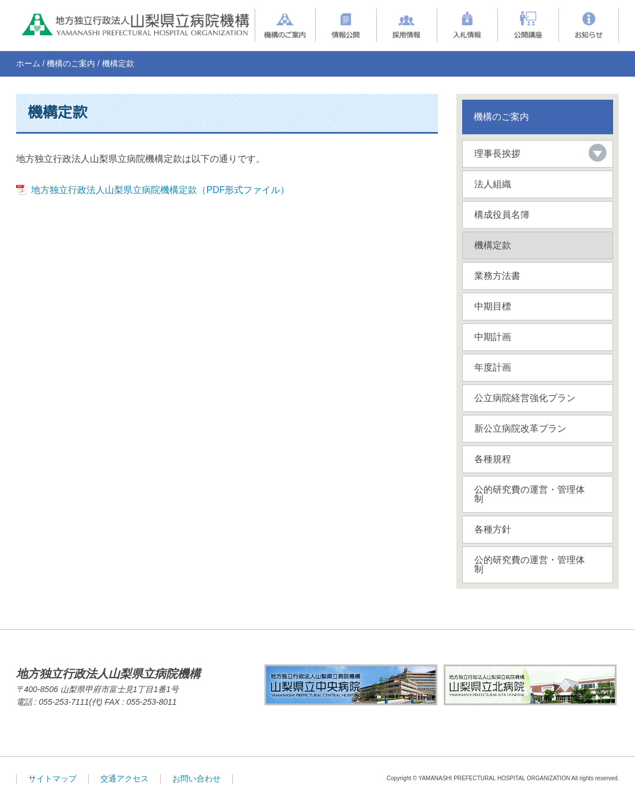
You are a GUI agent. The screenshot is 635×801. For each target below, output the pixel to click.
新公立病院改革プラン (520, 428)
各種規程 (492, 459)
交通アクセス (124, 778)
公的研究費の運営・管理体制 (529, 494)
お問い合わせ (196, 778)
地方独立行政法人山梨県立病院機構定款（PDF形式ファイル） (160, 190)
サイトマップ (52, 778)
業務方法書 (497, 276)
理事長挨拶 (497, 153)
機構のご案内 (71, 63)
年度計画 (492, 367)
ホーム (28, 63)
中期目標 (492, 306)
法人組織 (492, 184)
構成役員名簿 (502, 215)
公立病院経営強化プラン (525, 398)
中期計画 (492, 337)
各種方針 (492, 529)
